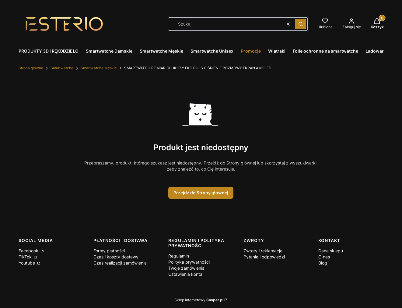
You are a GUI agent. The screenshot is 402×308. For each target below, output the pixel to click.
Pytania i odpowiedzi (264, 256)
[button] (300, 24)
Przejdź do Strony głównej (200, 192)
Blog (322, 262)
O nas (324, 256)
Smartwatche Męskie (99, 68)
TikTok (26, 256)
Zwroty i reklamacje (262, 250)
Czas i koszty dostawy (115, 256)
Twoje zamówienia (186, 268)
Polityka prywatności (189, 262)
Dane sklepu (330, 250)
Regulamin (178, 255)
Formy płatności (109, 250)
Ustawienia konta (185, 274)
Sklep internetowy (198, 300)
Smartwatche (62, 68)
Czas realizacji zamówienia (120, 262)
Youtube (27, 262)
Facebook (29, 250)
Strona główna (31, 68)
